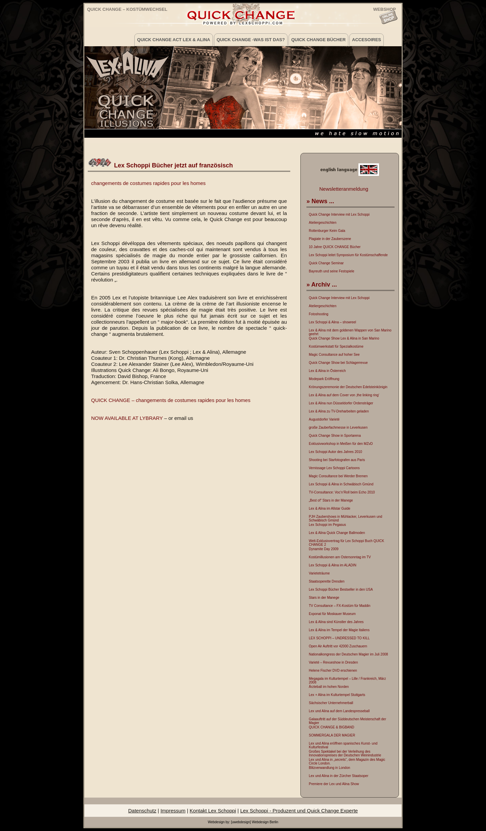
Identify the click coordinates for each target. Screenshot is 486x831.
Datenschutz (142, 810)
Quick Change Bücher (318, 39)
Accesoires (366, 39)
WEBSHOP (384, 9)
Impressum (172, 810)
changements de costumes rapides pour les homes (148, 183)
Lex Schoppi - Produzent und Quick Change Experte (299, 810)
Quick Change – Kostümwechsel (127, 9)
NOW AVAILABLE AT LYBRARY (127, 418)
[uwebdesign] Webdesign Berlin (254, 822)
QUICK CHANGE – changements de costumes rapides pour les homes (170, 400)
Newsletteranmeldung (343, 189)
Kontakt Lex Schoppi (213, 810)
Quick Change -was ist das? (251, 39)
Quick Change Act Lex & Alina (173, 39)
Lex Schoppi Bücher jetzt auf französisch (173, 165)
